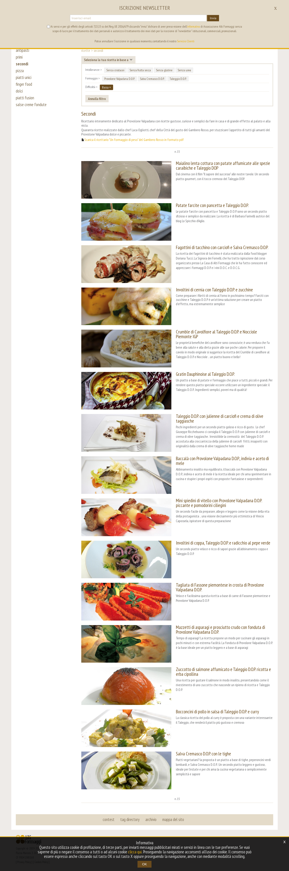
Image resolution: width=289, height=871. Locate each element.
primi (19, 57)
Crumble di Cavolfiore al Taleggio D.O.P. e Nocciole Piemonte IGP (216, 334)
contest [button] (108, 819)
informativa (193, 26)
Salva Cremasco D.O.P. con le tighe (203, 754)
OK (144, 864)
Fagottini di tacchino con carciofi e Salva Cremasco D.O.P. (222, 247)
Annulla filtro (97, 98)
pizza (20, 70)
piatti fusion (25, 97)
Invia (213, 18)
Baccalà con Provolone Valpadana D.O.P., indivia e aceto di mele (222, 460)
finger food (24, 84)
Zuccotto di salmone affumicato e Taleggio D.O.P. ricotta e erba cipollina (223, 671)
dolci (19, 91)
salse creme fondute (31, 104)
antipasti (22, 50)
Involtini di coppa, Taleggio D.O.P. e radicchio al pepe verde (223, 543)
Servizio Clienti (185, 41)
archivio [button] (150, 819)
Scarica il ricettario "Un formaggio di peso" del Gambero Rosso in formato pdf (134, 140)
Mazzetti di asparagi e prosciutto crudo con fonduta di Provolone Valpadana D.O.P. (220, 629)
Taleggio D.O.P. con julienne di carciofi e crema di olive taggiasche (219, 418)
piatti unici (23, 77)
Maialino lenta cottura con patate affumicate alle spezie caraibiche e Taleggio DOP (223, 165)
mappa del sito (173, 819)
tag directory (130, 819)
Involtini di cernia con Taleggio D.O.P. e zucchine (214, 290)
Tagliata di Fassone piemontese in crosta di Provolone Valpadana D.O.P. (220, 587)
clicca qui (135, 851)
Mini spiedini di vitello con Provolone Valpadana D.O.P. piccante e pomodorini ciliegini (219, 502)
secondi (22, 63)
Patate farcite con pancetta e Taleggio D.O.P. (212, 205)
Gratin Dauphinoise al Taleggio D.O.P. (205, 374)
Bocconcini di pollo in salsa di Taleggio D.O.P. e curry (217, 712)
